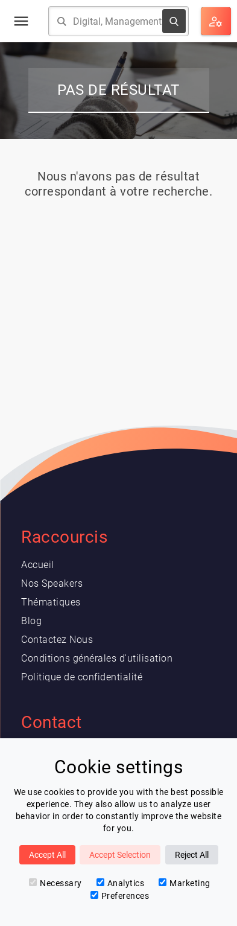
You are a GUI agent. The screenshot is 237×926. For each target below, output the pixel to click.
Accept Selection (120, 855)
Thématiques (51, 602)
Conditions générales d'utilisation (96, 658)
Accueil (37, 564)
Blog (31, 621)
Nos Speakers (52, 583)
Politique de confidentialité (81, 677)
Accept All (47, 855)
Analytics (120, 883)
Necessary (55, 883)
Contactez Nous (57, 639)
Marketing (184, 883)
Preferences (120, 896)
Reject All (192, 855)
